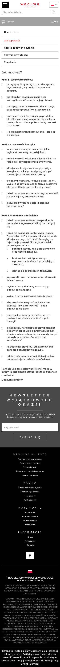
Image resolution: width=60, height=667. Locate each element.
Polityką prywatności (35, 654)
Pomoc (30, 483)
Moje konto (30, 507)
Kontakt (30, 545)
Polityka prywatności (16, 55)
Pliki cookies (30, 541)
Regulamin (10, 62)
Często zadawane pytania (19, 47)
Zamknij (34, 663)
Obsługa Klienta (30, 454)
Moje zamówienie (30, 516)
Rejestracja (30, 524)
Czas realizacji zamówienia (30, 459)
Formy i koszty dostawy (30, 463)
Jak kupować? (12, 40)
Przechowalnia (30, 520)
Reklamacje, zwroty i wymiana (30, 471)
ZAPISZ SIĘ (30, 437)
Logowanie (30, 512)
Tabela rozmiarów (30, 475)
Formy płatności (30, 467)
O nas (30, 537)
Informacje (30, 532)
